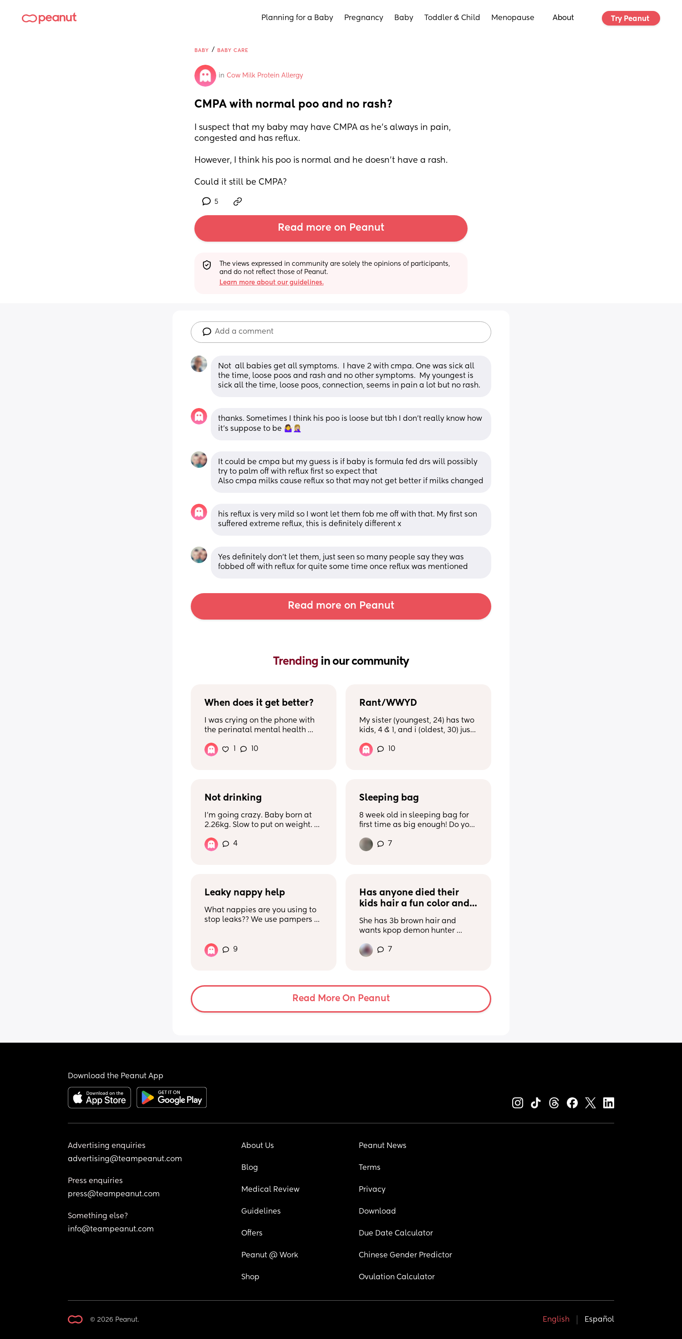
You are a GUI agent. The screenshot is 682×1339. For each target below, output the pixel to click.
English (556, 1319)
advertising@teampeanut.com (125, 1159)
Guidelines (261, 1211)
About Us (257, 1146)
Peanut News (383, 1146)
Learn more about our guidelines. (271, 282)
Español (599, 1319)
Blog (249, 1168)
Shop (250, 1277)
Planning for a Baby (297, 18)
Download (377, 1211)
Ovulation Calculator (397, 1277)
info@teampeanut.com (111, 1229)
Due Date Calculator (396, 1233)
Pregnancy (363, 18)
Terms (370, 1168)
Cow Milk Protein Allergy (265, 75)
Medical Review (270, 1190)
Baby (403, 18)
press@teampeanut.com (114, 1194)
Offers (252, 1233)
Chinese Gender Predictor (405, 1255)
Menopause (512, 18)
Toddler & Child (452, 18)
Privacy (372, 1190)
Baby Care (233, 50)
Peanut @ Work (269, 1255)
